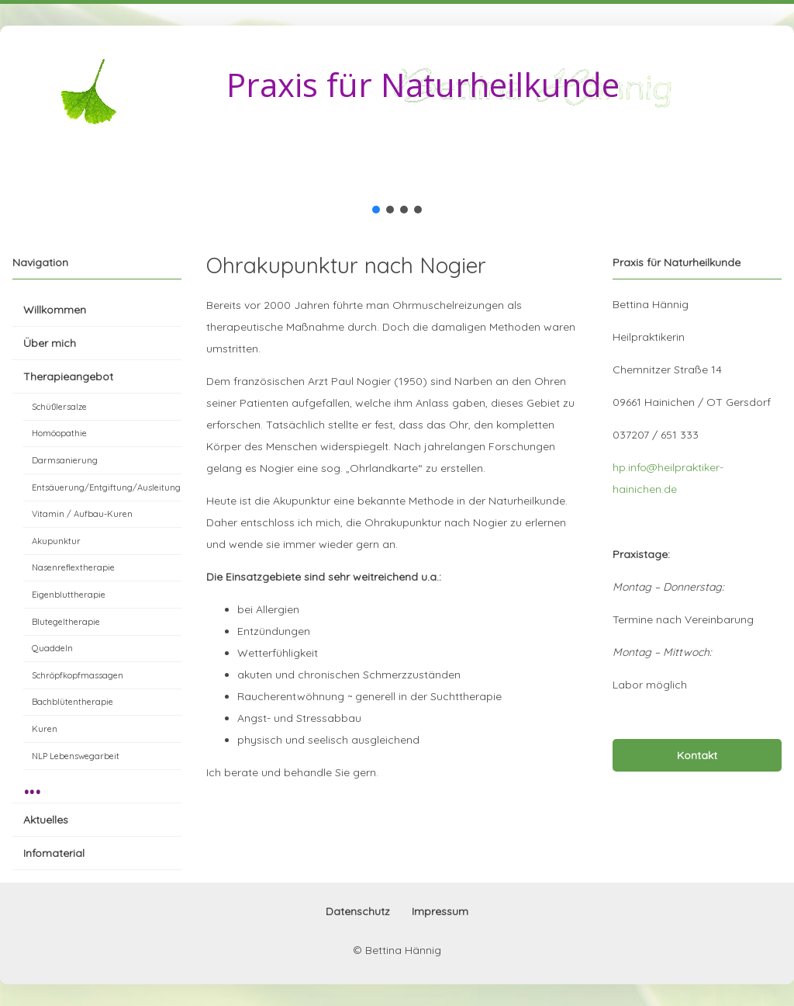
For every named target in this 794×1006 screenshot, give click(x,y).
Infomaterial (54, 853)
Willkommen (54, 310)
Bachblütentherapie (72, 701)
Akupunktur (56, 541)
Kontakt (697, 755)
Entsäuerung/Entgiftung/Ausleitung (106, 487)
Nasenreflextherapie (73, 567)
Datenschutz (358, 911)
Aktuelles (45, 820)
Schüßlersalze (59, 406)
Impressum (440, 911)
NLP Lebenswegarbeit (75, 756)
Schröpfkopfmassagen (77, 675)
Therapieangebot (68, 376)
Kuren (44, 728)
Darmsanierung (65, 460)
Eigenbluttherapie (68, 594)
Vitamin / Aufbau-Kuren (82, 513)
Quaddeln (52, 648)
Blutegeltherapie (66, 621)
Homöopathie (59, 433)
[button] (376, 209)
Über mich (49, 343)
